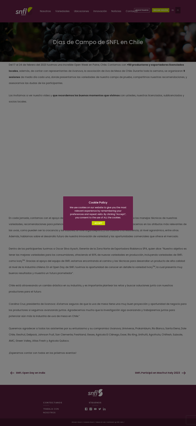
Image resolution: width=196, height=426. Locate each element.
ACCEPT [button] (98, 223)
